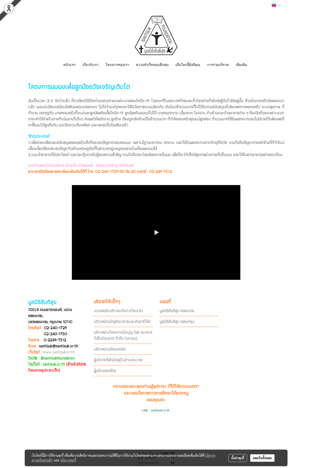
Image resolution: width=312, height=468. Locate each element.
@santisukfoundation (57, 358)
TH (276, 5)
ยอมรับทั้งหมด (262, 458)
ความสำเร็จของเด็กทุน (152, 65)
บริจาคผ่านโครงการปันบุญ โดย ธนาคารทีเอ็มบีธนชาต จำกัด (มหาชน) (123, 335)
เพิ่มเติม (241, 65)
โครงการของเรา (117, 65)
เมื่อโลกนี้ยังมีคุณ (187, 65)
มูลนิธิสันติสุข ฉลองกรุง (176, 321)
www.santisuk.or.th (59, 352)
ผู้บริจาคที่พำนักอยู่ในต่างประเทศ (118, 360)
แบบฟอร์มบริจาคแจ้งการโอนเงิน (118, 310)
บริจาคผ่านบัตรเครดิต (110, 349)
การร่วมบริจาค (218, 65)
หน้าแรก (69, 65)
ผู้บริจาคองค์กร (105, 370)
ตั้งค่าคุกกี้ (237, 458)
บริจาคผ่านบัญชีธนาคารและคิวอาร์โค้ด (122, 321)
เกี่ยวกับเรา (90, 65)
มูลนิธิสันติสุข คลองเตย (176, 310)
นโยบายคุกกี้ (68, 460)
